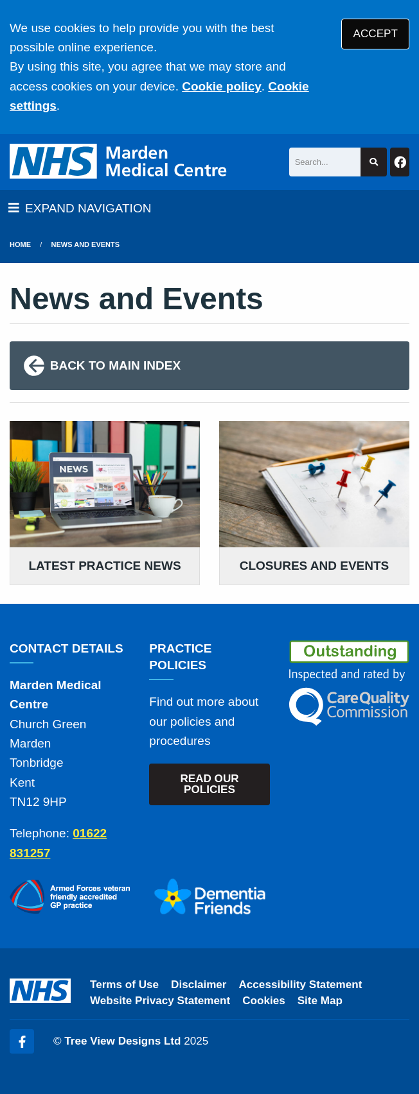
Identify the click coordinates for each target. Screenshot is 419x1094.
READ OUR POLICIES (209, 784)
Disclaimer (198, 985)
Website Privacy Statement (160, 1001)
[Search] (325, 162)
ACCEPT (375, 34)
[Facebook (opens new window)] (22, 1041)
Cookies (263, 1001)
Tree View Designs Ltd (122, 1041)
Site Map (320, 1001)
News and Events (85, 244)
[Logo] (120, 162)
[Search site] (374, 162)
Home (20, 244)
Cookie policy (222, 86)
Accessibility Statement (300, 985)
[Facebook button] (399, 162)
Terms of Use (124, 985)
